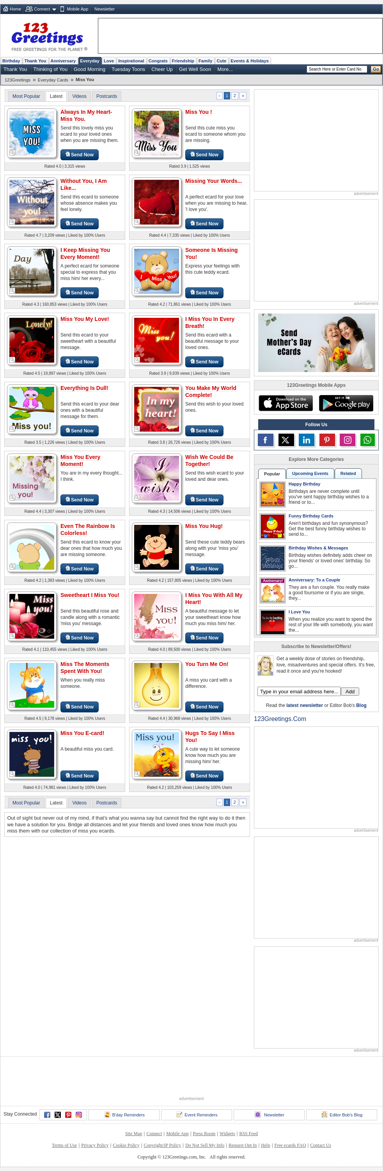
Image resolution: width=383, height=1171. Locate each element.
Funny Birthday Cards (311, 516)
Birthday (11, 60)
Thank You (35, 60)
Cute (221, 60)
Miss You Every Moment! (80, 460)
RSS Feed (248, 1133)
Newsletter (104, 9)
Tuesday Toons (128, 69)
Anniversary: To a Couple (314, 580)
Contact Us (320, 1145)
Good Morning (89, 69)
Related (348, 473)
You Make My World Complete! (210, 391)
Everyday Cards (53, 80)
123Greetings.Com (280, 719)
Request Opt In (243, 1145)
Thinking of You (51, 69)
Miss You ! (198, 112)
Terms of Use (64, 1145)
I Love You (299, 611)
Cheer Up (162, 69)
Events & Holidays (250, 60)
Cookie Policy (126, 1145)
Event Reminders (196, 1114)
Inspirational (131, 60)
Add (350, 691)
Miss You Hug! (204, 526)
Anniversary (63, 60)
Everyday (89, 60)
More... (225, 69)
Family (205, 60)
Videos (79, 96)
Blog (361, 705)
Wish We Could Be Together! (209, 460)
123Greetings (17, 80)
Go (376, 69)
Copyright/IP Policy (162, 1145)
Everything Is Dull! (84, 388)
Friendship (183, 60)
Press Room (204, 1133)
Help (265, 1145)
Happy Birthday (304, 484)
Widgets (227, 1133)
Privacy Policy (94, 1145)
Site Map (133, 1133)
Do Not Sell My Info (204, 1145)
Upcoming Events (310, 473)
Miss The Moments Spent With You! (84, 667)
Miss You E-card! (82, 733)
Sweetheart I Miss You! (89, 595)
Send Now (80, 155)
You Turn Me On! (207, 664)
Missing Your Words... (213, 181)
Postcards (106, 96)
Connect (42, 9)
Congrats (158, 60)
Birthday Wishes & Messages (318, 548)
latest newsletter (304, 705)
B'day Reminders (124, 1114)
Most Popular (26, 96)
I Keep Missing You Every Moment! (85, 253)
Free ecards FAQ (290, 1145)
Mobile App (77, 9)
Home (15, 9)
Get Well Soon (195, 69)
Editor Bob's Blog (341, 1114)
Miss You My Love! (84, 319)
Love (109, 60)
